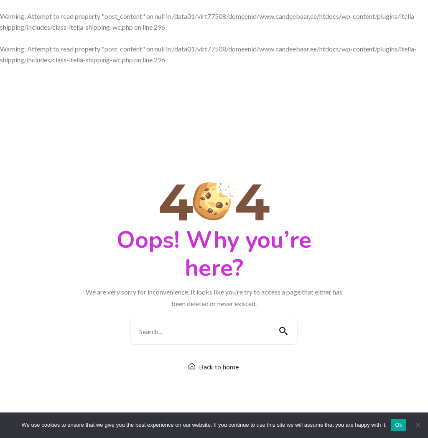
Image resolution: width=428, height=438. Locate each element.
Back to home (214, 367)
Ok (398, 425)
